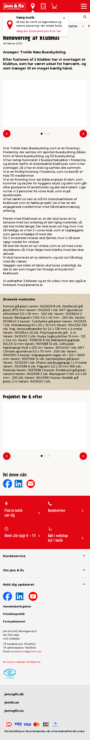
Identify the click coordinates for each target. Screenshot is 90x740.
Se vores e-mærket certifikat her (22, 662)
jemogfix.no (14, 711)
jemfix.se (11, 702)
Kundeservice (14, 556)
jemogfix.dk (14, 694)
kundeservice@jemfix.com (26, 651)
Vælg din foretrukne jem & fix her (38, 31)
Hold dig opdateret (18, 584)
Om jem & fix (13, 570)
